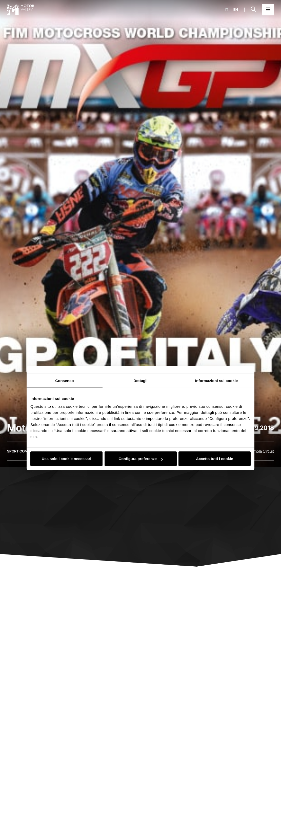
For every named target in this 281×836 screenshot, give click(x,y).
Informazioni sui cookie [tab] (216, 380)
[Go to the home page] (20, 10)
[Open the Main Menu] (268, 9)
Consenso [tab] (64, 380)
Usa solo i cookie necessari (66, 459)
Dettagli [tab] (140, 380)
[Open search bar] (253, 10)
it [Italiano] (226, 10)
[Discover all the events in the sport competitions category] (26, 451)
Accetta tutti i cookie (214, 459)
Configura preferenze (140, 459)
